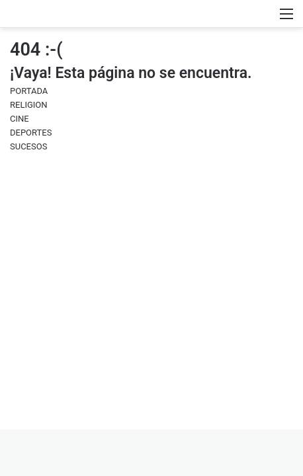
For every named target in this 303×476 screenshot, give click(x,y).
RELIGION (29, 105)
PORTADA (29, 91)
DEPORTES (31, 133)
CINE (19, 119)
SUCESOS (28, 146)
